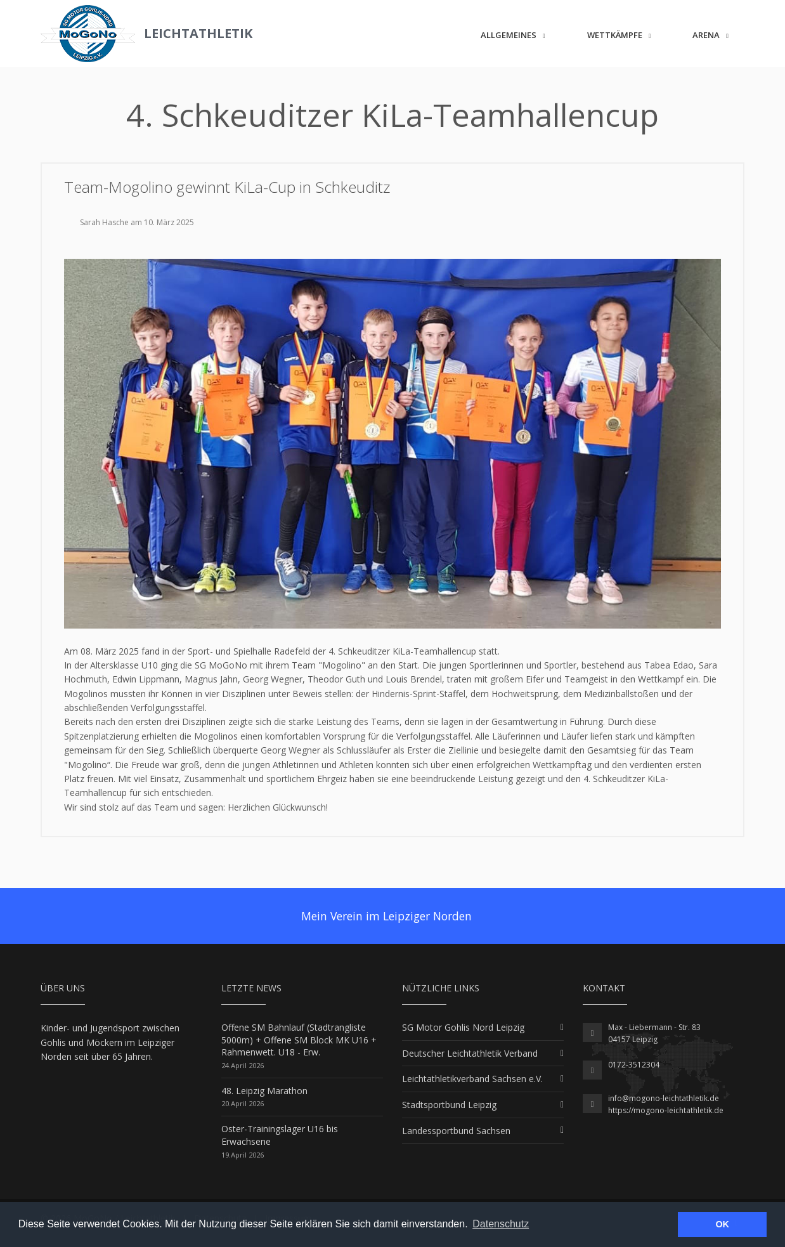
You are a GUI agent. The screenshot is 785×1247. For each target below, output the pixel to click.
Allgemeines (508, 35)
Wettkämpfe (614, 35)
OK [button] (722, 1224)
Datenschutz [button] (500, 1223)
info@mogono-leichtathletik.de (663, 1098)
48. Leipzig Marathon (264, 1091)
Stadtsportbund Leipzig (449, 1105)
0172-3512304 (633, 1064)
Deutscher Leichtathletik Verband (470, 1053)
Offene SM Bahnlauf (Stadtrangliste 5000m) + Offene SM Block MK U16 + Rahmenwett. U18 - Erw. (299, 1039)
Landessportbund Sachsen (456, 1131)
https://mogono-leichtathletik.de (665, 1110)
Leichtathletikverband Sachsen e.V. (472, 1079)
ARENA (706, 35)
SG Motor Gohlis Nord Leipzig (463, 1027)
